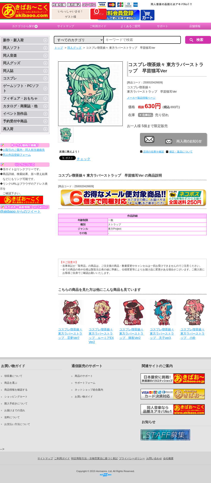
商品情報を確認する (16, 389)
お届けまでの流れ (14, 410)
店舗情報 (194, 26)
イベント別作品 (15, 113)
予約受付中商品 (15, 121)
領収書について (13, 375)
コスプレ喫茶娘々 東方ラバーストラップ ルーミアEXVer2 (101, 336)
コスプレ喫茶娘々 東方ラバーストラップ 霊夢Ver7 (70, 334)
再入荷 (8, 129)
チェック (83, 159)
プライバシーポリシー (132, 458)
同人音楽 (10, 55)
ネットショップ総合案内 (89, 389)
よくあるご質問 (130, 26)
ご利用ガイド (98, 26)
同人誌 (8, 71)
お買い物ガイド (84, 396)
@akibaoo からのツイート (20, 211)
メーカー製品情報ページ (141, 97)
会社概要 (168, 458)
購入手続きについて (16, 403)
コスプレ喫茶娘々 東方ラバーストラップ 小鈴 (192, 334)
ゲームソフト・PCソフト (21, 88)
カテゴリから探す (25, 26)
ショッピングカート (16, 396)
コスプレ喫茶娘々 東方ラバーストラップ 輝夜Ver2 (131, 334)
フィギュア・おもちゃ (20, 98)
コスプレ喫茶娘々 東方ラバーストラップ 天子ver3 (162, 334)
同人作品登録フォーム (17, 154)
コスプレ (10, 78)
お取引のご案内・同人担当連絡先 (24, 149)
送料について (12, 417)
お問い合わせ (154, 458)
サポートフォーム (85, 382)
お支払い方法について (17, 424)
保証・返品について (180, 151)
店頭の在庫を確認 (153, 151)
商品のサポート (84, 375)
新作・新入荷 (13, 40)
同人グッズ (11, 63)
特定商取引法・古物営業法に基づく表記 (94, 458)
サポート (162, 26)
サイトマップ (65, 26)
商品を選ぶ (10, 382)
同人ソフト (11, 48)
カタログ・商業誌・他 (20, 106)
